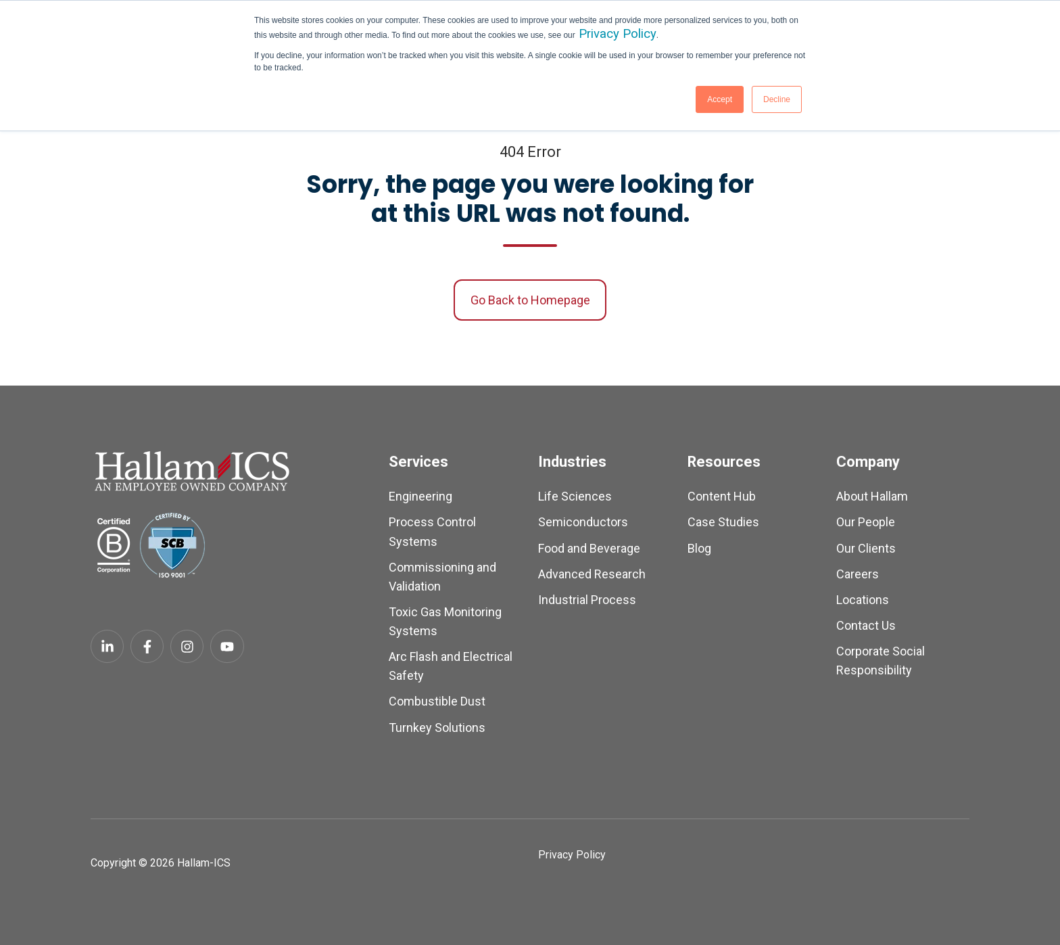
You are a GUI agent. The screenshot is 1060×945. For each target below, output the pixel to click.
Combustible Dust (437, 701)
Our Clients (866, 548)
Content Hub (722, 496)
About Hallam (872, 496)
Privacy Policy (617, 33)
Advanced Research (592, 574)
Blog (699, 548)
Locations (862, 600)
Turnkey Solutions (437, 727)
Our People (865, 522)
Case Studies (723, 522)
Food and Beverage (589, 548)
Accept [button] (719, 99)
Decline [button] (776, 99)
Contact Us (866, 625)
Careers (857, 574)
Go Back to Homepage (530, 300)
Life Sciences (575, 496)
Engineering (420, 496)
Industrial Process (587, 600)
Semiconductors (583, 522)
